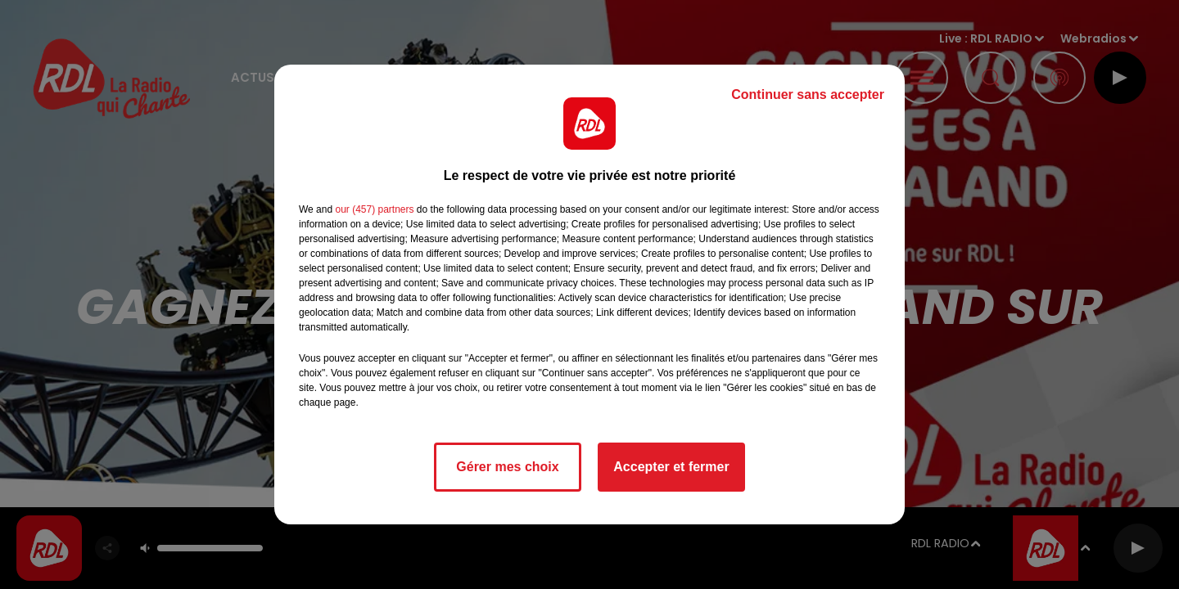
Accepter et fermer (671, 467)
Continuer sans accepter (807, 94)
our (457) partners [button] (374, 209)
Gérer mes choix (507, 467)
